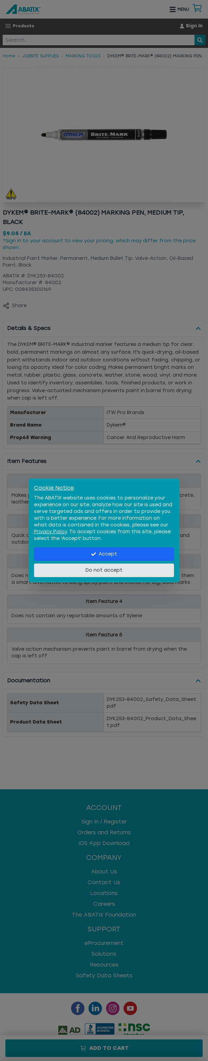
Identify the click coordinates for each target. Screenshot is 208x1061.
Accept (104, 554)
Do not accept (104, 570)
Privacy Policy (50, 532)
